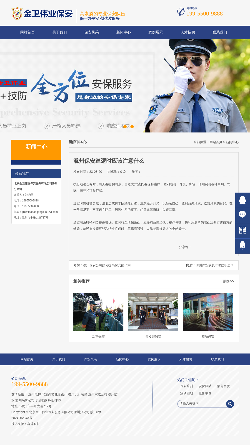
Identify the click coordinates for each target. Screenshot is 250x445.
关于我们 (59, 32)
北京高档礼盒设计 (54, 394)
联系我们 (219, 32)
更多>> (228, 281)
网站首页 (27, 32)
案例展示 (155, 32)
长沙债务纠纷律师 (48, 400)
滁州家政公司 (97, 394)
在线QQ (242, 200)
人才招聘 (187, 32)
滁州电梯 (34, 394)
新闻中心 (123, 32)
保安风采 (91, 32)
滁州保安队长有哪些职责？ (215, 265)
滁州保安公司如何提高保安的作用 (107, 265)
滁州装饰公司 (25, 400)
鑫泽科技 (33, 424)
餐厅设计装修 (77, 394)
